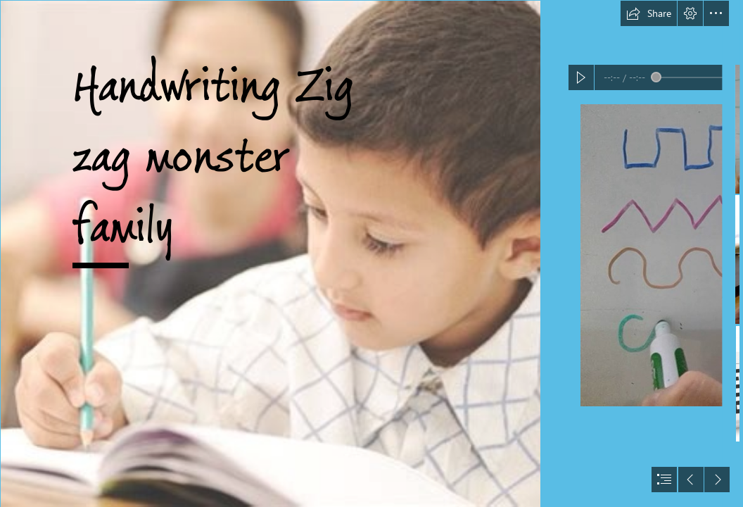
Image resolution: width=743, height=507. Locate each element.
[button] (649, 13)
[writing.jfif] (270, 253)
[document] (371, 253)
